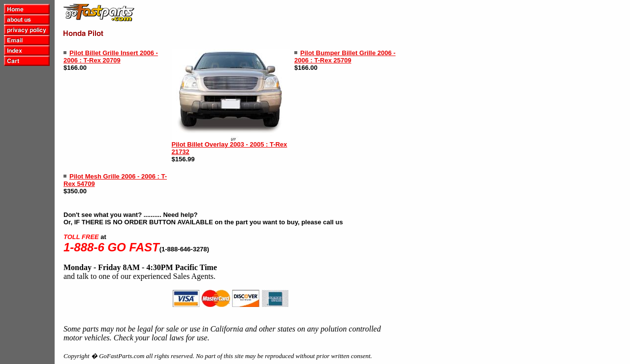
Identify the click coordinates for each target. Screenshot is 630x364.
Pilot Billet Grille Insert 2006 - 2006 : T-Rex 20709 (110, 56)
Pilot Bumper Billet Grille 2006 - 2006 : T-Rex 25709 (345, 56)
